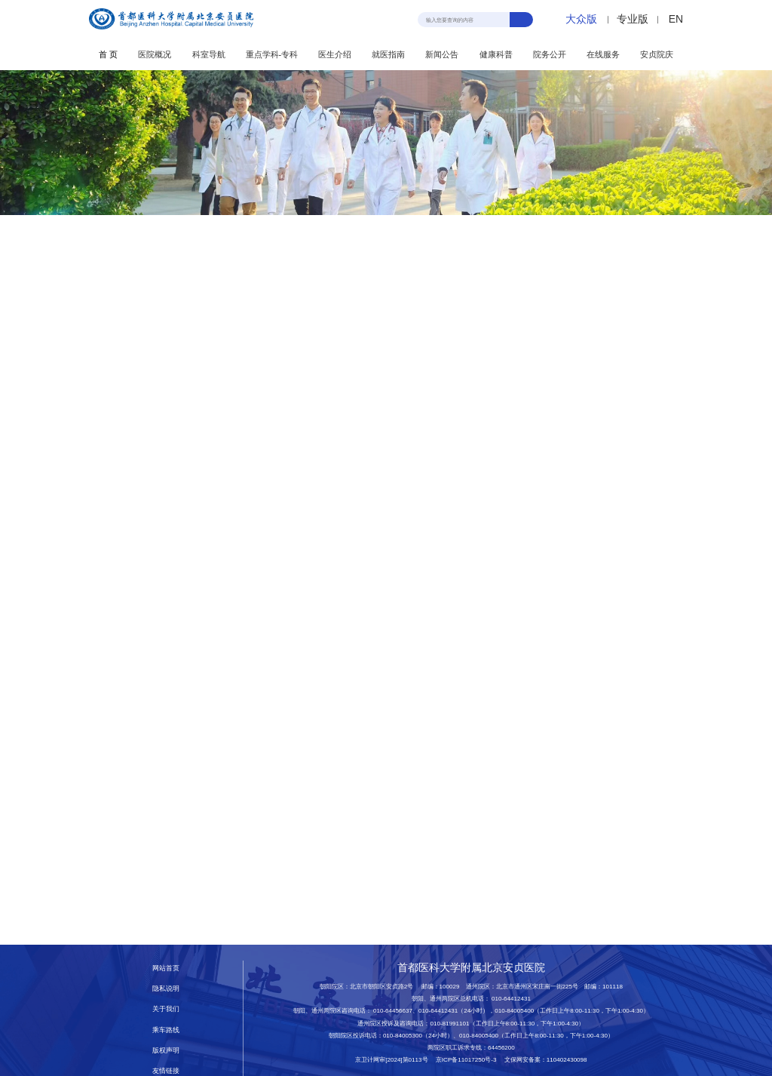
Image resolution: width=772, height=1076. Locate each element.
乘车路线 (165, 1030)
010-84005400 (514, 1010)
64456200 (501, 1047)
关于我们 (165, 1009)
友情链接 (165, 1070)
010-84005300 (402, 1035)
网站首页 (165, 968)
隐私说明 (165, 988)
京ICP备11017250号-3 (469, 1059)
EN (676, 19)
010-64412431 (511, 998)
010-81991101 (449, 1023)
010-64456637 (392, 1010)
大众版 (581, 19)
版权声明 (165, 1050)
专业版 (632, 19)
